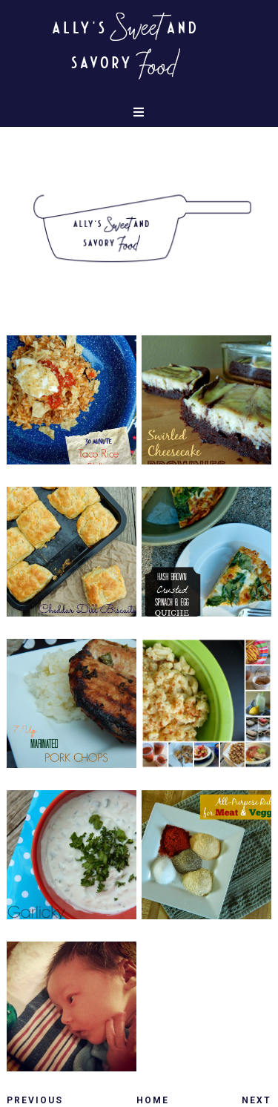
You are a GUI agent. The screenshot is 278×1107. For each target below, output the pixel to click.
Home (152, 1100)
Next (256, 1100)
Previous (35, 1100)
